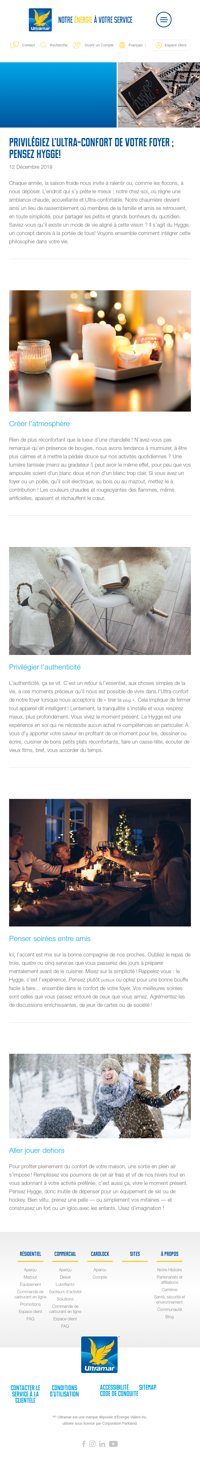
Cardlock (100, 1254)
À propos (169, 1254)
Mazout (30, 1277)
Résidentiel (30, 1254)
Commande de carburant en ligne (30, 1294)
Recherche (54, 45)
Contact (22, 45)
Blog (169, 1316)
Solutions (65, 1299)
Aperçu (30, 1269)
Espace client (170, 45)
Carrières (170, 1289)
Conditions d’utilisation (64, 1391)
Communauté (169, 1309)
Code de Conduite (119, 1394)
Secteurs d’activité (65, 1291)
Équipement (30, 1284)
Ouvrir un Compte (93, 45)
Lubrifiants (65, 1284)
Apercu (99, 1269)
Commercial (65, 1254)
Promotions (30, 1304)
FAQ (30, 1318)
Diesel (65, 1277)
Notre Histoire (169, 1269)
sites (135, 1254)
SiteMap (147, 1387)
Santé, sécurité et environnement (169, 1299)
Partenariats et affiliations (170, 1280)
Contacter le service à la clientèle (25, 1394)
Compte (100, 1277)
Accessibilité (114, 1387)
